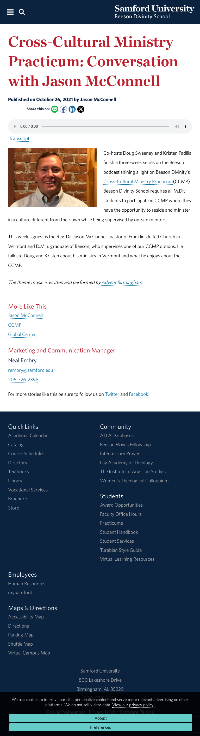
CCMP (14, 325)
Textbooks (18, 471)
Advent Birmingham (121, 282)
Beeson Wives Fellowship (125, 444)
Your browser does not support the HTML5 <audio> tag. (100, 126)
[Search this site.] (22, 11)
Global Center (22, 334)
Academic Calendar (28, 435)
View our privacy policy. (133, 704)
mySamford (20, 592)
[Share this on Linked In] (72, 109)
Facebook (138, 394)
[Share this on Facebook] (63, 109)
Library (15, 480)
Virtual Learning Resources (127, 559)
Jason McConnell (25, 315)
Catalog (16, 444)
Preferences (100, 727)
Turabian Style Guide (121, 550)
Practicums (111, 523)
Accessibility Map (26, 616)
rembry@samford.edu (30, 370)
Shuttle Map (20, 644)
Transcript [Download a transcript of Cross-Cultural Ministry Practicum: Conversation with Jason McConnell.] (19, 138)
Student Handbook (119, 532)
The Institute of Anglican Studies (133, 471)
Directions (18, 626)
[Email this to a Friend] (54, 109)
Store (13, 508)
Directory (17, 462)
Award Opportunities (121, 505)
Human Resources (26, 583)
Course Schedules (26, 453)
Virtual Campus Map (29, 653)
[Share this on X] (80, 109)
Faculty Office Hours (120, 514)
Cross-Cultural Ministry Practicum (138, 181)
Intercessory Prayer (120, 453)
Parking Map (21, 634)
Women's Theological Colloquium (134, 480)
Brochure (17, 498)
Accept (101, 718)
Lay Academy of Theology (126, 462)
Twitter (112, 394)
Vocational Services (28, 489)
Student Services (117, 541)
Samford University (100, 671)
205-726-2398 (23, 379)
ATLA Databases (117, 435)
